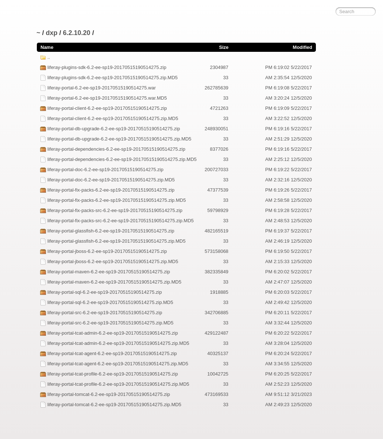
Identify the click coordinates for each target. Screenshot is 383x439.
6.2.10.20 (76, 32)
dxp (52, 32)
